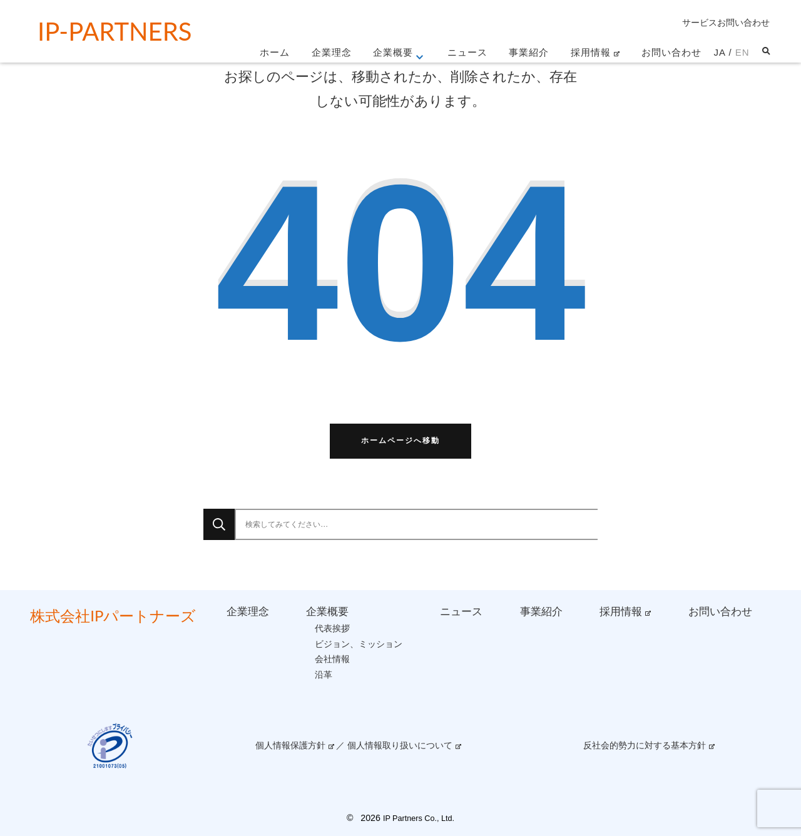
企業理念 (332, 52)
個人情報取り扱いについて (399, 745)
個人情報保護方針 (290, 745)
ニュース (467, 52)
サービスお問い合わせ (726, 23)
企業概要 (393, 52)
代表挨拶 (332, 628)
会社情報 (332, 659)
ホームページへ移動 (400, 440)
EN (742, 52)
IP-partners (114, 31)
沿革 (323, 675)
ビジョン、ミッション (358, 644)
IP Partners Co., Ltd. (418, 818)
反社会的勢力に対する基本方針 (644, 745)
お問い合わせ (671, 52)
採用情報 (591, 52)
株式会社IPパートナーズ (113, 615)
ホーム (275, 52)
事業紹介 (529, 52)
